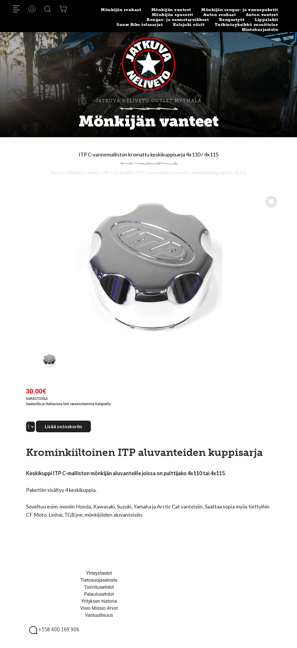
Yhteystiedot (99, 573)
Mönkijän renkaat (121, 9)
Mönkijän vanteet (171, 9)
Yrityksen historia (99, 601)
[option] (149, 266)
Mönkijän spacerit (172, 14)
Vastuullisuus (99, 615)
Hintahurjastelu (260, 29)
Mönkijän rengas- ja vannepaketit (239, 9)
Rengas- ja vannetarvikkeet (178, 19)
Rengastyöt (232, 19)
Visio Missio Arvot (99, 608)
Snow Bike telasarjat (140, 24)
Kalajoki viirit (189, 24)
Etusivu (57, 172)
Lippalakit (266, 19)
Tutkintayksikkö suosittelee (246, 24)
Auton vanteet (262, 14)
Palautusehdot (99, 594)
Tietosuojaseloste (99, 580)
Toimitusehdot (99, 587)
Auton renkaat (219, 14)
